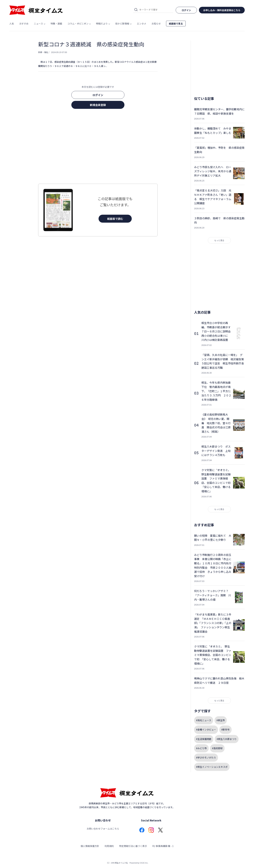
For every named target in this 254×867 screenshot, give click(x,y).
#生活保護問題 (203, 739)
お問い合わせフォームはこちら (103, 828)
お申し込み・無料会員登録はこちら (221, 10)
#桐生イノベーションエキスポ (212, 766)
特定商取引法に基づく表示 (133, 846)
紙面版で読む (115, 219)
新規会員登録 (98, 105)
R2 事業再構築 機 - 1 (163, 846)
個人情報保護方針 (90, 846)
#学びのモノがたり (206, 757)
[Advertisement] (98, 147)
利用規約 (109, 846)
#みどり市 (201, 748)
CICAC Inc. (144, 862)
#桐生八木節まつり (227, 739)
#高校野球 (217, 748)
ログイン (98, 95)
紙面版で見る (176, 23)
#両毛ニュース (203, 720)
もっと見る (219, 240)
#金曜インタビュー (206, 729)
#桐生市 (221, 720)
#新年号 (225, 729)
